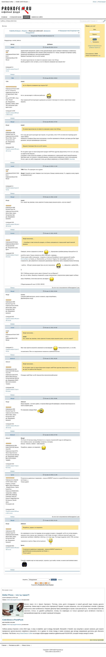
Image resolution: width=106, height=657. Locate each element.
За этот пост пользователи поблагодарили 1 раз (65, 287)
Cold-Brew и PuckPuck (12, 620)
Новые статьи (26, 645)
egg (99, 55)
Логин (94, 2)
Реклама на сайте (14, 645)
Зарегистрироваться (94, 45)
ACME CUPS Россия (22, 2)
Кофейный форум (15, 30)
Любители (9, 599)
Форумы (24, 30)
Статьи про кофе (16, 17)
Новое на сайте (37, 17)
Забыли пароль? (94, 47)
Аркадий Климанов (16, 599)
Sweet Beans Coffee (7, 2)
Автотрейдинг (25, 259)
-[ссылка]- (72, 159)
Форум (26, 17)
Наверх (12, 74)
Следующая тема (74, 30)
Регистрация (101, 2)
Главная (4, 17)
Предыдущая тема (65, 30)
